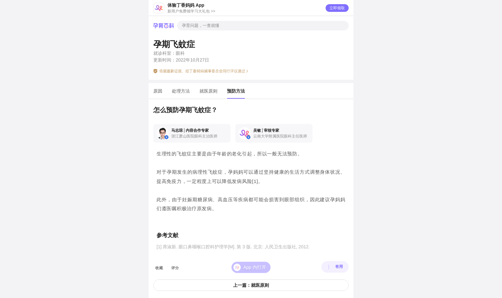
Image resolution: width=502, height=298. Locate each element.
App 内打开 (254, 263)
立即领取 (337, 8)
